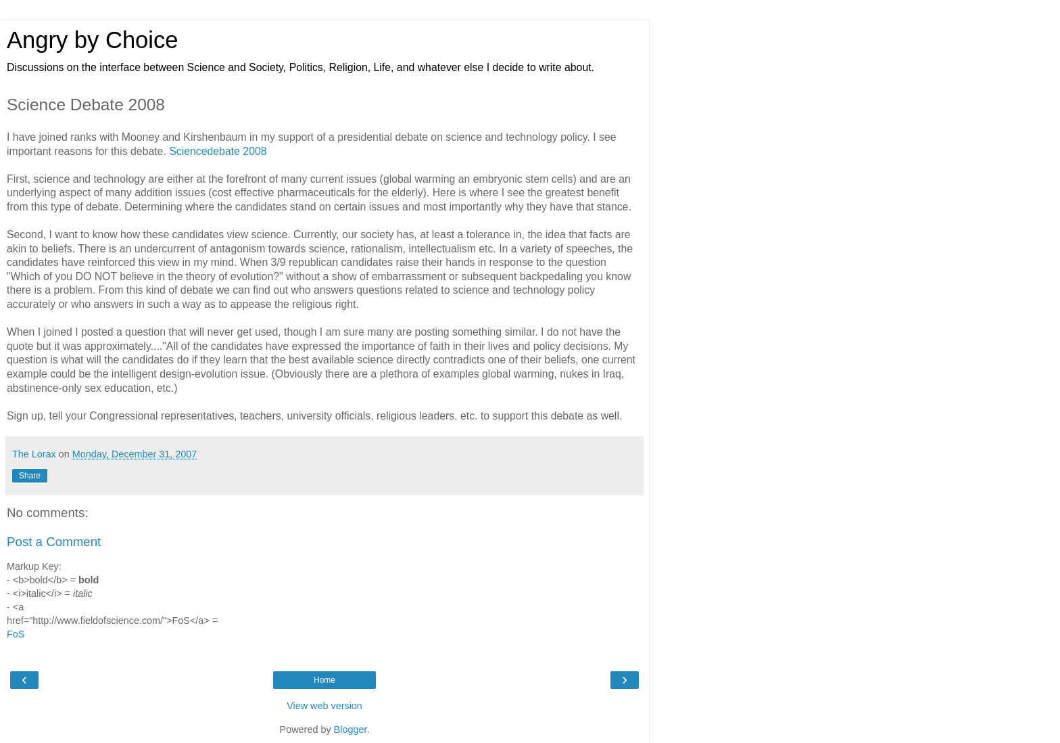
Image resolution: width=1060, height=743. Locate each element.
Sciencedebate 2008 (217, 151)
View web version (324, 705)
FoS (15, 634)
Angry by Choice (92, 40)
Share (30, 475)
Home (324, 680)
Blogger (350, 729)
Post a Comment (54, 542)
